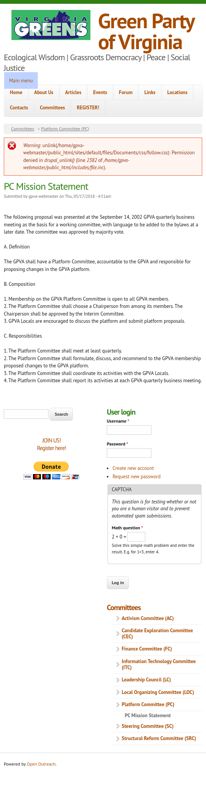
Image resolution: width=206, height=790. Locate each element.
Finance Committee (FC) (147, 649)
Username (118, 421)
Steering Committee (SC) (148, 726)
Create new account (133, 468)
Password (117, 444)
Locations (177, 92)
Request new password (137, 476)
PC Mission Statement (148, 715)
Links (149, 92)
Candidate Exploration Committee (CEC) (157, 633)
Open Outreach (41, 764)
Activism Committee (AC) (148, 618)
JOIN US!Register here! (51, 444)
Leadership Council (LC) (146, 679)
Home (16, 92)
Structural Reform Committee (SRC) (159, 738)
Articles (73, 92)
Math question (127, 527)
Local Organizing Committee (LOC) (158, 692)
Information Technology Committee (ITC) (159, 664)
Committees (52, 107)
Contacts (19, 107)
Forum (126, 92)
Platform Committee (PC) (65, 128)
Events (100, 92)
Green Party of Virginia (146, 31)
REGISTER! (88, 107)
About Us (43, 92)
